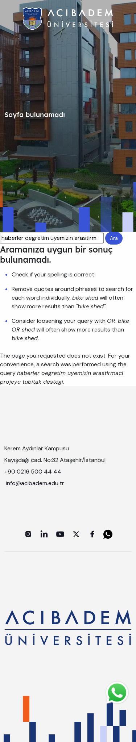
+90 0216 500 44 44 (32, 471)
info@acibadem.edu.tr (35, 483)
